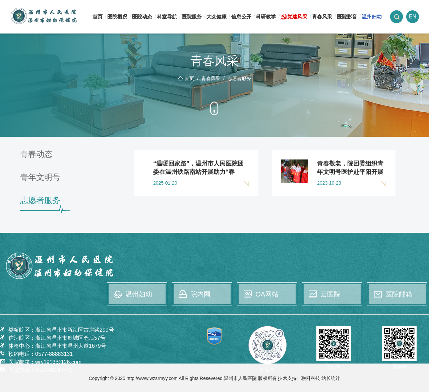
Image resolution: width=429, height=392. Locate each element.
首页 (98, 16)
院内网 (200, 294)
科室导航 (167, 16)
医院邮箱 (398, 294)
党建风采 (297, 16)
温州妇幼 (372, 16)
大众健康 (216, 16)
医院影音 (347, 16)
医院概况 (117, 16)
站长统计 (330, 378)
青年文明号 (40, 177)
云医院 (330, 294)
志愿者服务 (239, 78)
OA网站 (267, 294)
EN (412, 16)
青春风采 (322, 16)
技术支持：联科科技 (299, 378)
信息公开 (241, 16)
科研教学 (266, 16)
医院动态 (142, 16)
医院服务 (192, 16)
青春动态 (36, 154)
